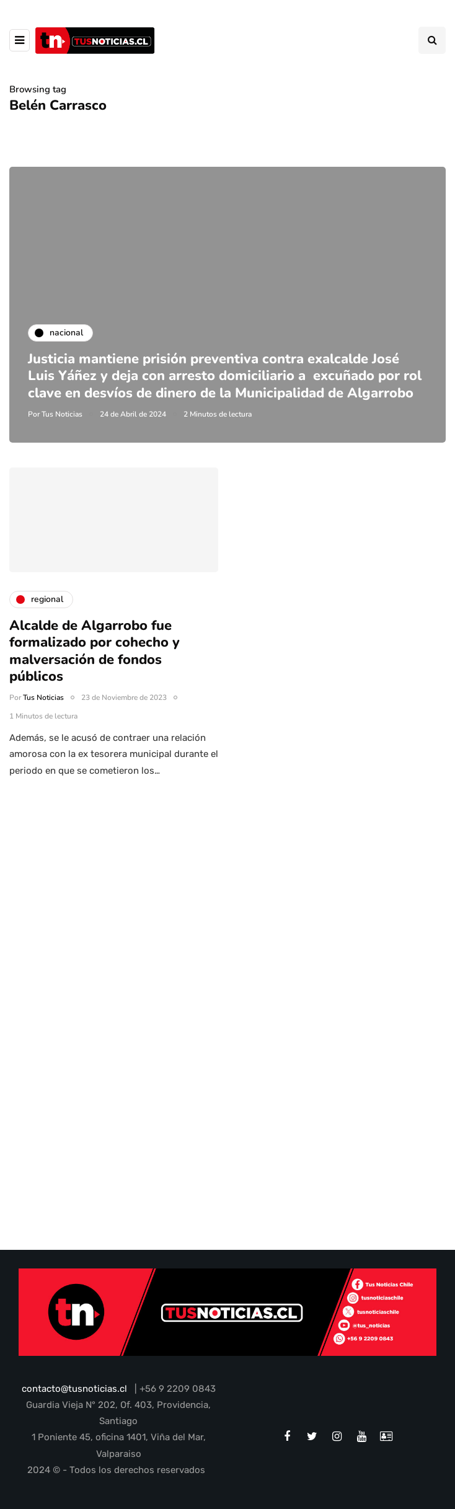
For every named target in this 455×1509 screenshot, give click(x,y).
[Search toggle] (432, 40)
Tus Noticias (62, 414)
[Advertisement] (227, 930)
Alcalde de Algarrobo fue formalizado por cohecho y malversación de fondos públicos (94, 658)
